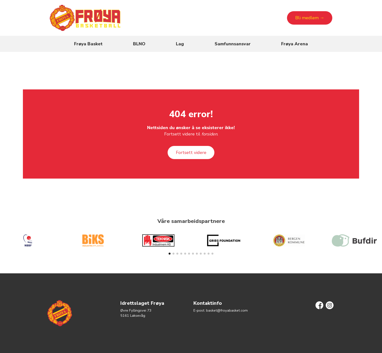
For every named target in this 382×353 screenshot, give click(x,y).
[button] (170, 254)
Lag (180, 44)
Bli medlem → (309, 18)
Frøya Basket (88, 44)
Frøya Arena (294, 44)
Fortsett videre (191, 152)
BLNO (139, 44)
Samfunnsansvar (233, 44)
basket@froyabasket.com (227, 310)
